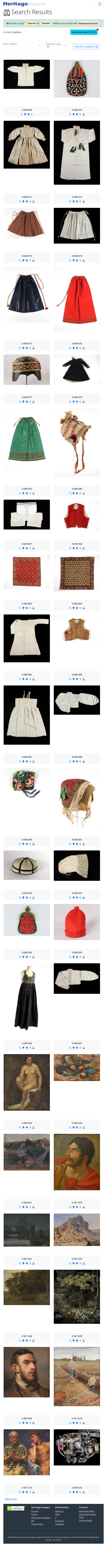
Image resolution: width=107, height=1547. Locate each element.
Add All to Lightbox (86, 46)
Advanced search (85, 32)
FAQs (57, 1514)
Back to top (11, 1498)
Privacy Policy (37, 1524)
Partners (35, 1511)
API (32, 1521)
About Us (59, 1511)
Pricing (34, 1514)
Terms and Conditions (41, 1517)
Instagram (59, 1524)
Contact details (85, 1520)
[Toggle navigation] (100, 4)
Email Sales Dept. (86, 1511)
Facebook (59, 1521)
